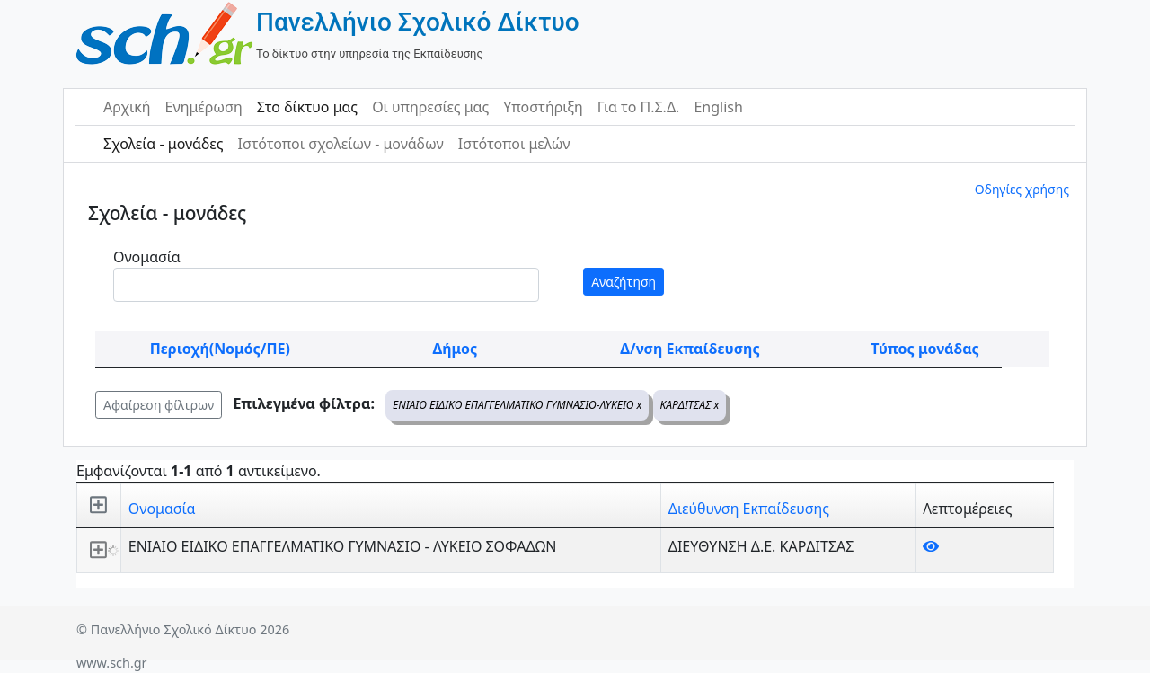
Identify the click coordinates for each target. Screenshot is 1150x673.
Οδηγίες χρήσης (1022, 189)
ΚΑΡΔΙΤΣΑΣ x (690, 404)
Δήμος (454, 349)
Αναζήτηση (623, 281)
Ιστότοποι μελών (514, 144)
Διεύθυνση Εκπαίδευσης (748, 508)
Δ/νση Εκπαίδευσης (689, 349)
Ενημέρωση (204, 107)
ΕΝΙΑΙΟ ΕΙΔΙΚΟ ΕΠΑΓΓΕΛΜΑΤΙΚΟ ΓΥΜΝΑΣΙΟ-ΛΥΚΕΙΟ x (517, 404)
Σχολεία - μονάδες (163, 144)
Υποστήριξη (543, 107)
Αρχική (127, 107)
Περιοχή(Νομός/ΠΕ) (220, 349)
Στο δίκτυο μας (307, 107)
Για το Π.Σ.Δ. (638, 107)
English (718, 107)
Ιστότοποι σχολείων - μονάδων (340, 144)
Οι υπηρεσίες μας (430, 107)
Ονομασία (147, 257)
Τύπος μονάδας (924, 349)
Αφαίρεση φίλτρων (158, 404)
